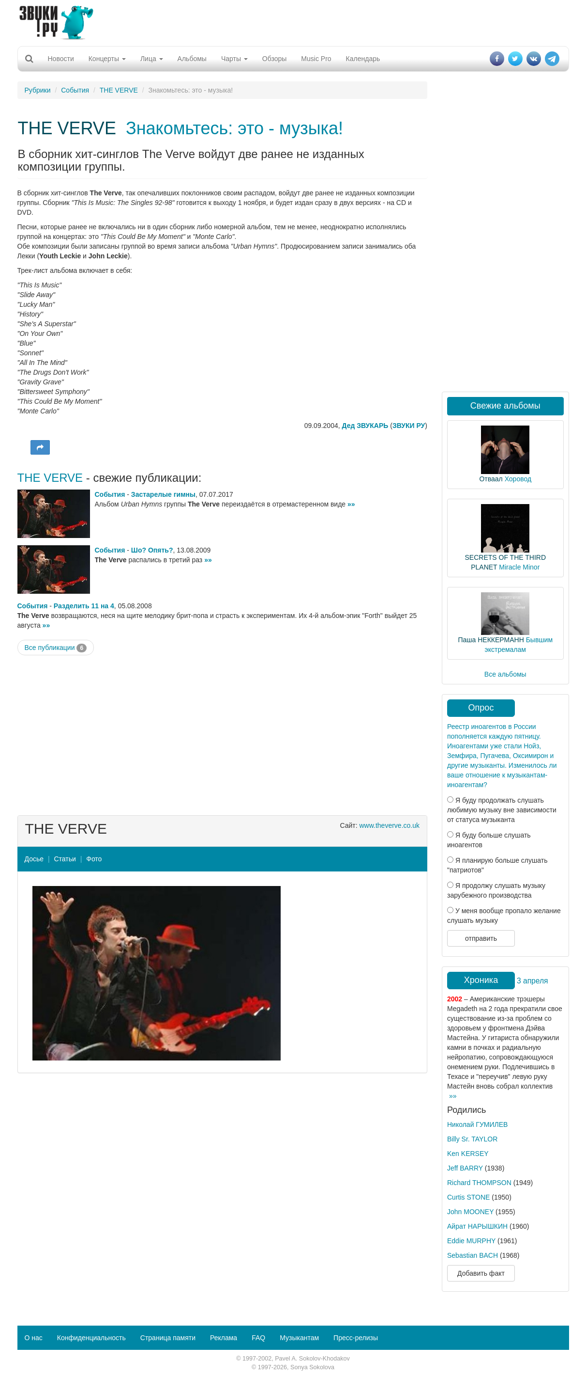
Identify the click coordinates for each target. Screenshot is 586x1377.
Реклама (223, 1338)
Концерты (107, 59)
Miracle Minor (519, 567)
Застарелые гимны (163, 494)
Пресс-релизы (355, 1338)
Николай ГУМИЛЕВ (477, 1124)
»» (351, 504)
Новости (61, 59)
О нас (34, 1338)
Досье (34, 859)
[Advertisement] (293, 22)
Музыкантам (299, 1338)
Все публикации (56, 648)
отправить (481, 938)
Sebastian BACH (472, 1255)
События (75, 90)
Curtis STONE (468, 1197)
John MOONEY (470, 1212)
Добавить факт (481, 1273)
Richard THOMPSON (479, 1183)
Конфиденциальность (91, 1338)
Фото (94, 859)
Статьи (64, 859)
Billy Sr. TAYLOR (472, 1139)
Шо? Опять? (152, 550)
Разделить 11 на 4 (84, 606)
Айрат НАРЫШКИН (477, 1226)
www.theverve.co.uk (390, 825)
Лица (151, 59)
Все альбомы (505, 674)
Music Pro (316, 59)
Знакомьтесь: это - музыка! (234, 128)
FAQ (258, 1338)
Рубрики (38, 90)
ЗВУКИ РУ (408, 425)
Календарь (363, 59)
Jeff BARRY (465, 1168)
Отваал (490, 479)
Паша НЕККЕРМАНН (491, 640)
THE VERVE (119, 90)
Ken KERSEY (468, 1153)
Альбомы (192, 59)
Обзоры (274, 59)
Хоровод (518, 479)
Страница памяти (167, 1338)
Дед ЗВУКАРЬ (365, 425)
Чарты (234, 59)
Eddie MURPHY (471, 1241)
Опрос (481, 707)
